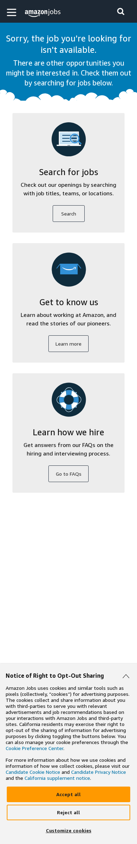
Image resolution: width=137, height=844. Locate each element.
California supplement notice (57, 778)
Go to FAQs (68, 474)
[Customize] (68, 830)
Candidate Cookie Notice (33, 772)
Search (68, 214)
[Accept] (68, 794)
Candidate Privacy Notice (98, 772)
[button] (12, 12)
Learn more (68, 344)
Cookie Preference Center (34, 748)
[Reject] (68, 812)
